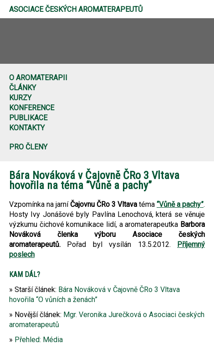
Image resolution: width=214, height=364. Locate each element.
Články (22, 87)
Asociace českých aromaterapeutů (76, 9)
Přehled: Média (39, 339)
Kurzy (20, 97)
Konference (31, 107)
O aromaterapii (38, 77)
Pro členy (28, 147)
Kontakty (27, 127)
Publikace (28, 117)
